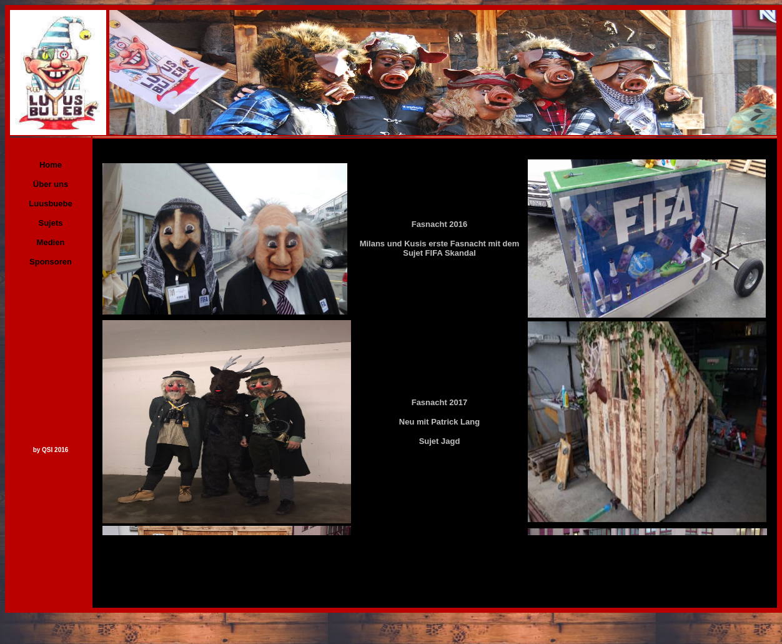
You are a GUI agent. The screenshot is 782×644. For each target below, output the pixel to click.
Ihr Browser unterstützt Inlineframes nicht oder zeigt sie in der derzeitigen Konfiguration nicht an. (435, 337)
